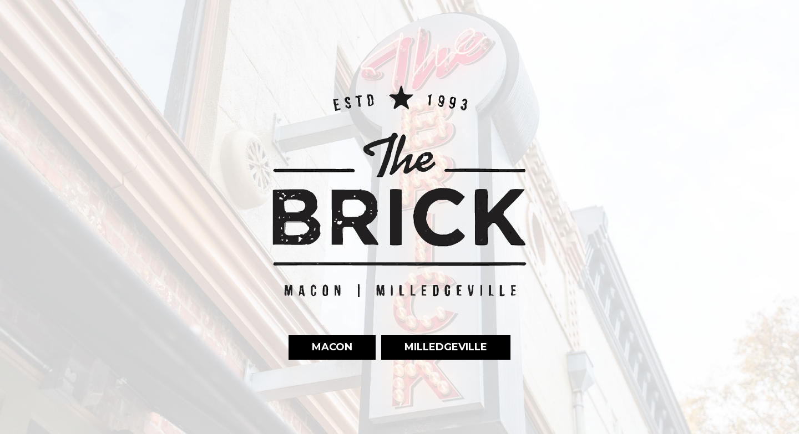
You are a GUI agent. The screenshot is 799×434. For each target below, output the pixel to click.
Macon (320, 346)
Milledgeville (434, 346)
